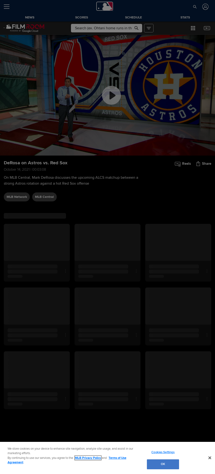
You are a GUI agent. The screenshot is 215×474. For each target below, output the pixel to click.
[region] (107, 458)
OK (163, 464)
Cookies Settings (163, 452)
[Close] (210, 457)
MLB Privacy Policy (88, 458)
